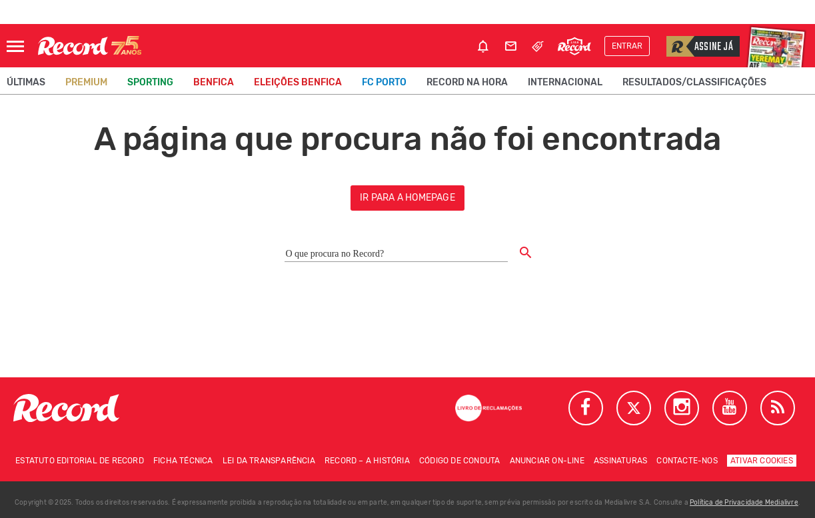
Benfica (213, 82)
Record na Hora (467, 82)
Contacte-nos (686, 460)
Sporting (150, 82)
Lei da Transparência (269, 460)
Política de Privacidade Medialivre (744, 503)
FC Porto (384, 82)
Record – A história (367, 460)
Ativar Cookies (761, 460)
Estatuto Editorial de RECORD (79, 460)
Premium (86, 82)
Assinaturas (620, 460)
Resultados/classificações (694, 82)
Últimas (26, 82)
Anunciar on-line (547, 460)
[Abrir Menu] (15, 46)
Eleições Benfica (298, 82)
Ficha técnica (183, 460)
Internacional (565, 82)
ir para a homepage (407, 197)
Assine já (699, 46)
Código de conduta (459, 460)
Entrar (627, 46)
